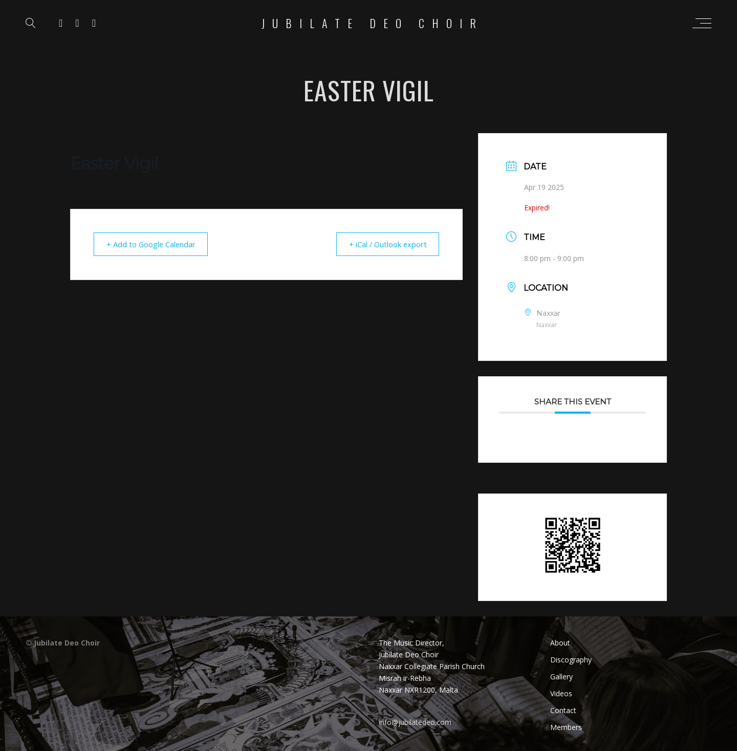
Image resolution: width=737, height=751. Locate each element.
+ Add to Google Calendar (154, 244)
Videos (561, 693)
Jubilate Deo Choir (373, 23)
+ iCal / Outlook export (384, 244)
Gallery (561, 676)
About (560, 643)
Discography (571, 659)
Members (566, 727)
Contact (563, 710)
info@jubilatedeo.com (415, 722)
